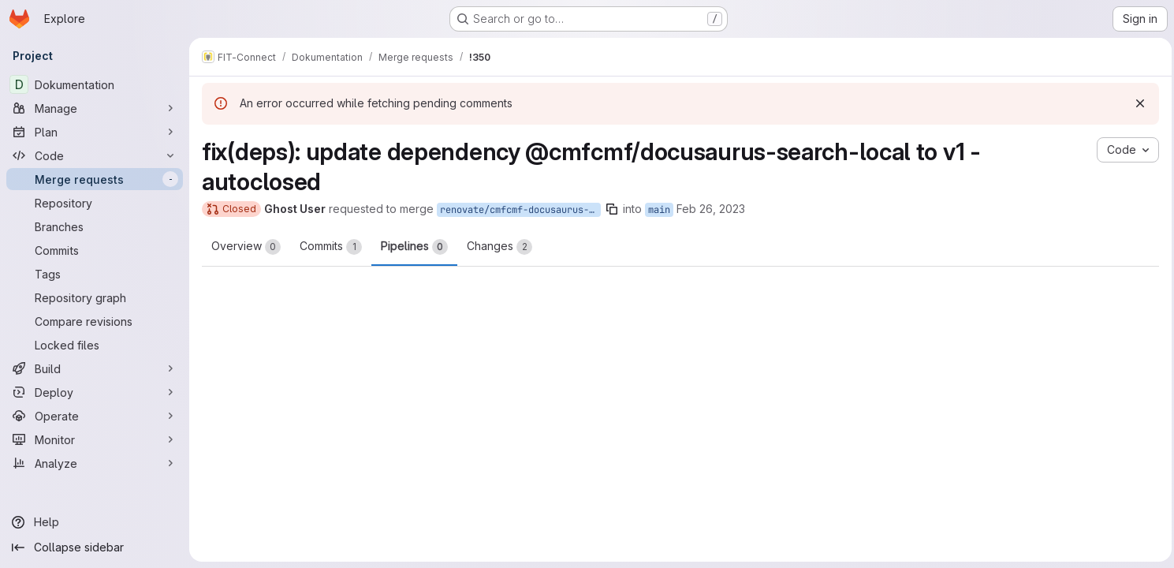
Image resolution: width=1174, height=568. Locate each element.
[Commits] (94, 250)
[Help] (94, 522)
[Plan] (94, 132)
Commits (331, 247)
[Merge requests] (94, 179)
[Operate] (94, 416)
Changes (499, 247)
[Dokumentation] (94, 84)
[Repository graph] (94, 297)
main (659, 210)
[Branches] (94, 226)
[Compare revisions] (94, 321)
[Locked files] (94, 345)
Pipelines (414, 247)
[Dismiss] (1136, 103)
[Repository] (94, 203)
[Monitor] (94, 439)
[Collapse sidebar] (94, 547)
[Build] (94, 368)
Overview (246, 247)
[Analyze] (94, 463)
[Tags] (94, 274)
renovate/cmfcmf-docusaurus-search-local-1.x (520, 210)
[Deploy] (94, 392)
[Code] (94, 155)
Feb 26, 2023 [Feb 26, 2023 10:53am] (710, 208)
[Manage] (94, 108)
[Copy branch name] (611, 209)
